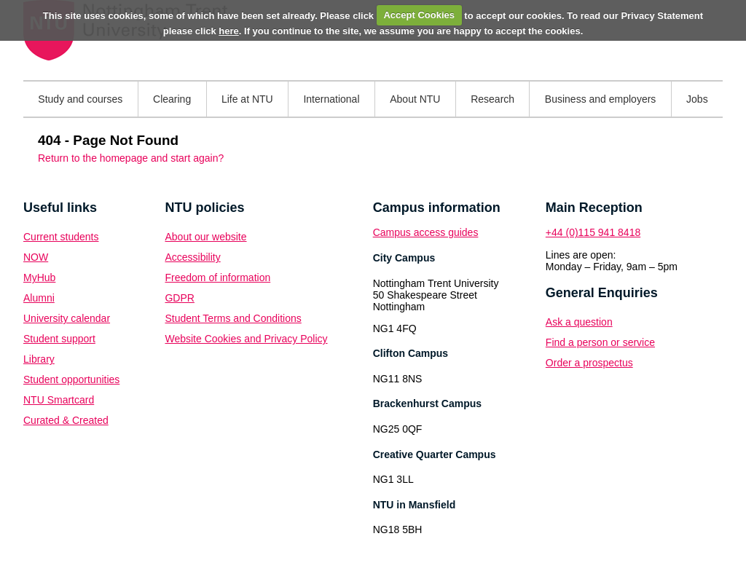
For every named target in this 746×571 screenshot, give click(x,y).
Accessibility (192, 257)
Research (492, 99)
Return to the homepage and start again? (131, 158)
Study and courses (80, 99)
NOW (35, 257)
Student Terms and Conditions (233, 318)
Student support (59, 338)
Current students (61, 237)
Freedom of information (217, 277)
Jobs (697, 99)
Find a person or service (600, 342)
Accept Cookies (419, 14)
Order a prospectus (589, 363)
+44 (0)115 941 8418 (593, 232)
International (331, 99)
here (228, 30)
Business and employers (600, 99)
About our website (205, 237)
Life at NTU (247, 99)
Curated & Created (66, 420)
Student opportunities (71, 379)
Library (39, 359)
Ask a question (579, 322)
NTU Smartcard (58, 400)
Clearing (172, 99)
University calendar (66, 318)
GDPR (179, 298)
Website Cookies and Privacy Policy (246, 338)
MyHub (39, 277)
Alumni (39, 298)
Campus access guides (426, 232)
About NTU (415, 99)
